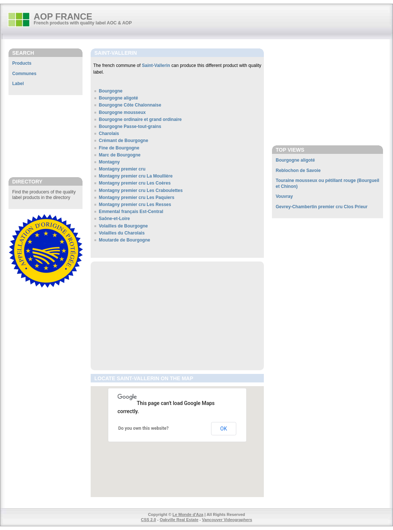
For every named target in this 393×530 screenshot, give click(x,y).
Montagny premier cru (122, 169)
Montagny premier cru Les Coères (135, 183)
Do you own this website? (143, 428)
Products (21, 63)
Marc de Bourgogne (120, 155)
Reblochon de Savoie (298, 170)
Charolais (109, 133)
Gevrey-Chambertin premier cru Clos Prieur (321, 206)
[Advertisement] (46, 136)
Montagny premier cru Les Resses (135, 204)
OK (223, 429)
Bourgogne (110, 91)
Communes (24, 73)
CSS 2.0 (148, 519)
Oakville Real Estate (178, 519)
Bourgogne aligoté (118, 98)
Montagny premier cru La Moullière (135, 176)
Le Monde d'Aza (187, 514)
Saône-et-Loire (114, 218)
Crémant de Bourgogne (123, 140)
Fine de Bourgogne (119, 148)
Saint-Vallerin (156, 65)
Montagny (109, 162)
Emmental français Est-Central (131, 211)
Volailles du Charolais (122, 233)
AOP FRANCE (63, 16)
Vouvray (284, 196)
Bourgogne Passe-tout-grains (130, 126)
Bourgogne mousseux (122, 112)
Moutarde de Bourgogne (124, 240)
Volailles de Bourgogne (123, 226)
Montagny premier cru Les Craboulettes (141, 190)
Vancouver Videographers (227, 519)
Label (18, 83)
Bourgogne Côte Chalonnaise (130, 105)
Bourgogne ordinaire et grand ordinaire (140, 119)
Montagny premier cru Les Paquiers (136, 197)
